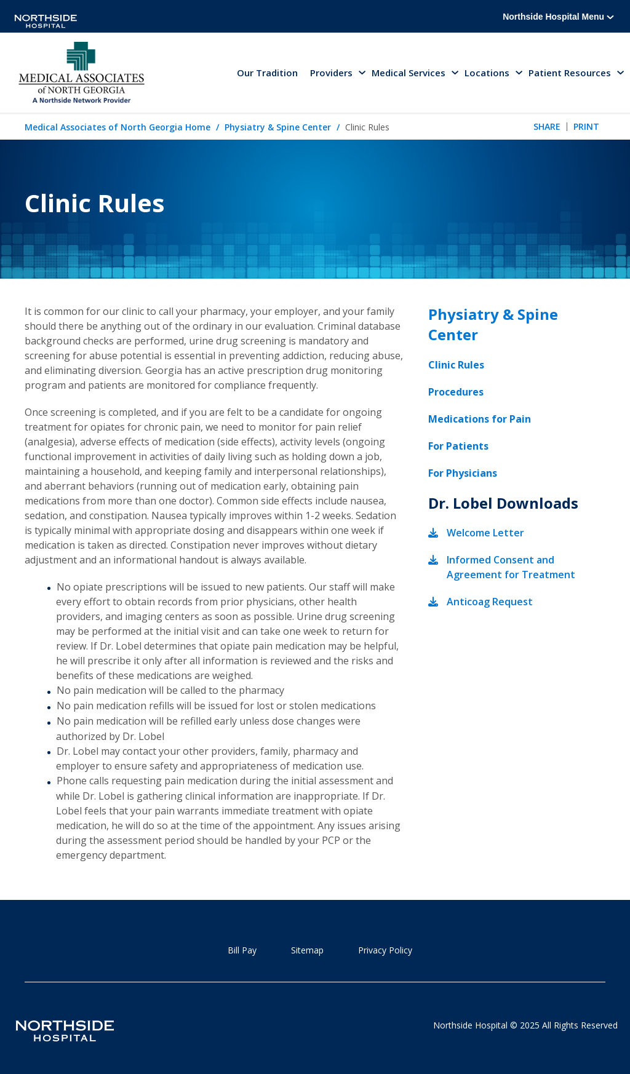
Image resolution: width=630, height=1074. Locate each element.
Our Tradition (267, 72)
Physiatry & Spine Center (278, 127)
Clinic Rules (456, 365)
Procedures (456, 392)
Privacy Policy (385, 950)
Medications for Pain (479, 419)
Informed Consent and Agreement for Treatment (511, 567)
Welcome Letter (485, 532)
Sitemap (307, 950)
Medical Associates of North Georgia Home (117, 127)
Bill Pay (242, 950)
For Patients (458, 446)
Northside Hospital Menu (558, 17)
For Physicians (462, 473)
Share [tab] (546, 126)
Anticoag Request (490, 601)
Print (586, 126)
